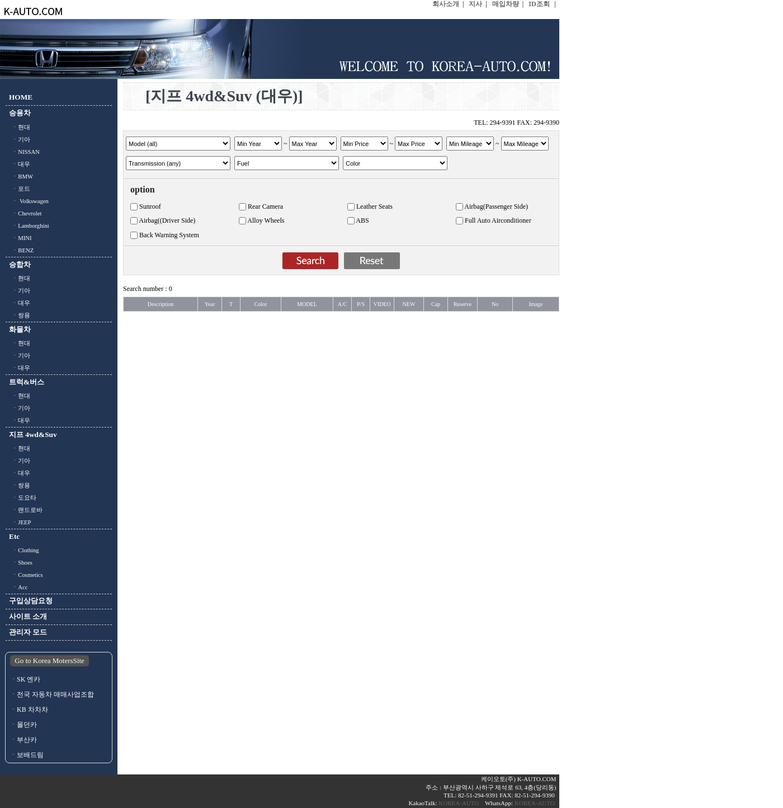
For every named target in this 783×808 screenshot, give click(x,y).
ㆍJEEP (20, 522)
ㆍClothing (24, 550)
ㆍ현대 (19, 127)
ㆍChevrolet (25, 213)
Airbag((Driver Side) (167, 220)
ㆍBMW (21, 176)
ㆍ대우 (19, 164)
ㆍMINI (20, 238)
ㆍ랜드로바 (26, 510)
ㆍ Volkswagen (29, 201)
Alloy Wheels (265, 220)
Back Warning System (169, 235)
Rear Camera (265, 206)
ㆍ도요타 (22, 498)
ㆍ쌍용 (19, 315)
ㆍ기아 (19, 140)
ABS (362, 220)
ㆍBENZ (21, 250)
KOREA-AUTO (459, 803)
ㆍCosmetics (26, 575)
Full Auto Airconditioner (498, 220)
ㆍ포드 (19, 189)
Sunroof (150, 206)
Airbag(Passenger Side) (496, 206)
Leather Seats (374, 206)
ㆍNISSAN (24, 152)
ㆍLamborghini (29, 226)
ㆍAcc (18, 587)
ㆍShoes (20, 563)
